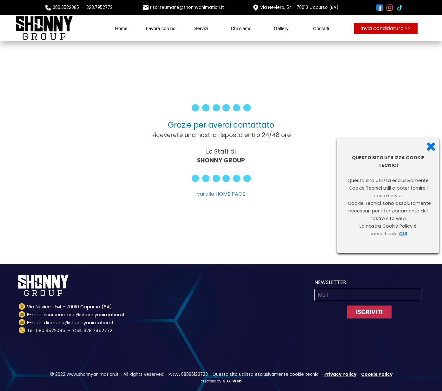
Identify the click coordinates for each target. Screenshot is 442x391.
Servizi (201, 28)
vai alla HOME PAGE (221, 194)
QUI (403, 233)
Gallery (281, 28)
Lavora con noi (161, 28)
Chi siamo (241, 28)
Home (121, 28)
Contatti (321, 28)
